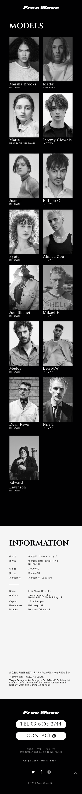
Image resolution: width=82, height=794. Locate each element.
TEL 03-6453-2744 (41, 724)
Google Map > (30, 761)
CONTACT (41, 736)
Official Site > (48, 761)
